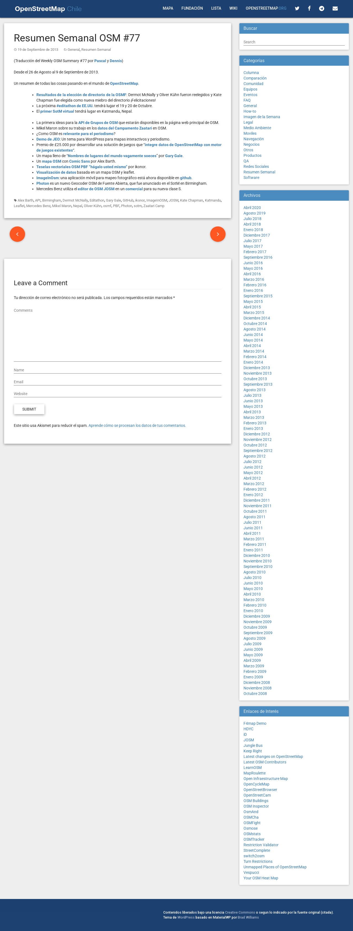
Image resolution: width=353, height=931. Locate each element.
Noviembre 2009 (258, 622)
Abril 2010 (252, 594)
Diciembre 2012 (257, 434)
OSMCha (251, 817)
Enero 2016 (253, 290)
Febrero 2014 (255, 357)
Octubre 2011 (255, 511)
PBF (116, 206)
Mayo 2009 (253, 655)
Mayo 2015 (253, 301)
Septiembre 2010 (258, 566)
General (74, 49)
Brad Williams (248, 917)
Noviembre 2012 (258, 439)
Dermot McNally (75, 200)
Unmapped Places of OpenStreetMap (275, 867)
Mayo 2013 (253, 406)
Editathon (97, 200)
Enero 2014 (253, 362)
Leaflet (19, 206)
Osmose (251, 828)
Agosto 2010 (255, 572)
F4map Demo (255, 723)
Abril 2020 (252, 207)
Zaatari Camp (153, 206)
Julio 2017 (252, 241)
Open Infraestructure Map (266, 778)
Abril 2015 (252, 307)
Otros (248, 150)
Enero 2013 (253, 428)
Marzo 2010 (254, 599)
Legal (248, 122)
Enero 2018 (253, 230)
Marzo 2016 (254, 279)
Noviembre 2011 (258, 506)
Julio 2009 (252, 644)
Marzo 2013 (254, 417)
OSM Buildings (256, 800)
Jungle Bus (253, 745)
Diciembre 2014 (257, 318)
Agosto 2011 (255, 517)
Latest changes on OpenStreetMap (273, 756)
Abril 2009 (252, 660)
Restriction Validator (261, 845)
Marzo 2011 (254, 539)
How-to (250, 111)
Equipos (250, 89)
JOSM (173, 200)
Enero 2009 (253, 677)
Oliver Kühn (92, 206)
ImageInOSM (156, 200)
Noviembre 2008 (258, 688)
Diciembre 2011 (257, 500)
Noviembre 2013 (258, 373)
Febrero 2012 (255, 489)
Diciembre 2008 (257, 682)
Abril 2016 (252, 274)
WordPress (186, 917)
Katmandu (213, 200)
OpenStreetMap (266, 8)
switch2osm (254, 856)
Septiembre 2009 (258, 633)
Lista (216, 8)
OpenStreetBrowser (260, 789)
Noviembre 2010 (258, 561)
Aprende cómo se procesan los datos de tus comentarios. (137, 425)
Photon (126, 206)
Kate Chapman (191, 200)
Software (251, 177)
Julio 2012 (252, 461)
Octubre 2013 (255, 379)
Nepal (77, 206)
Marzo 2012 (254, 484)
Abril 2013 (252, 412)
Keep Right (253, 751)
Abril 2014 (252, 345)
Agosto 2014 (255, 329)
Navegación (254, 139)
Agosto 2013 (255, 390)
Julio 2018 (252, 218)
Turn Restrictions (258, 861)
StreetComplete (257, 850)
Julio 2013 (252, 395)
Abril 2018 (252, 224)
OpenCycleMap (256, 784)
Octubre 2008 (255, 693)
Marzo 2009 (254, 666)
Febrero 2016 (255, 285)
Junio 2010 (253, 583)
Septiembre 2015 (258, 296)
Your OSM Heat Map (261, 878)
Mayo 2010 (253, 588)
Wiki (233, 8)
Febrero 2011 (255, 544)
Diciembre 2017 (257, 235)
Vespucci (251, 872)
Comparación (255, 78)
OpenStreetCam (257, 795)
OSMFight (252, 823)
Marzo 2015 (254, 312)
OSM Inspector (256, 806)
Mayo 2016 (253, 268)
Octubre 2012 (255, 445)
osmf (107, 206)
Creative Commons (240, 912)
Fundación (192, 8)
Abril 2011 (252, 533)
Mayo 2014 (253, 340)
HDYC (248, 729)
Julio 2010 (252, 577)
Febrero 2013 (255, 423)
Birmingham (51, 200)
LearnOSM (253, 767)
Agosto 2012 (255, 456)
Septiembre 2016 (258, 257)
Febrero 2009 (255, 671)
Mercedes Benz (38, 206)
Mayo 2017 (253, 246)
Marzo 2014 (254, 351)
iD (245, 734)
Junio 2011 (253, 528)
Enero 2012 (253, 495)
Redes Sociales (256, 166)
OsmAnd (251, 812)
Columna (251, 72)
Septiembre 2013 (258, 384)
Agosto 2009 (255, 638)
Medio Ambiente (257, 128)
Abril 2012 (252, 478)
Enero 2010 (253, 611)
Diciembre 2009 (257, 616)
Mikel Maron (61, 206)
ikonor (140, 200)
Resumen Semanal (96, 49)
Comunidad (253, 83)
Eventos (250, 94)
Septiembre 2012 (258, 450)
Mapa (168, 8)
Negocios (252, 144)
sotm (138, 206)
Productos (252, 155)
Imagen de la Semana (262, 117)
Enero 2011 (253, 550)
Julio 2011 (252, 522)
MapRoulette (255, 773)
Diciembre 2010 (257, 555)
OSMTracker (254, 839)
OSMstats (252, 834)
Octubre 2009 (255, 627)
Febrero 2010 (255, 605)
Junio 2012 (253, 467)
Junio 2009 (253, 649)
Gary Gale (113, 200)
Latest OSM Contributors (265, 762)
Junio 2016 (253, 263)
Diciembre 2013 (257, 368)
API (38, 200)
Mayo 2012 (253, 472)
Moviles (250, 133)
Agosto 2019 (255, 213)
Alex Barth (25, 200)
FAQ (247, 100)
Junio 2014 (253, 334)
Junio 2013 (253, 401)
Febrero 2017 (255, 252)
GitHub (128, 200)
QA (246, 161)
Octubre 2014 (255, 323)
